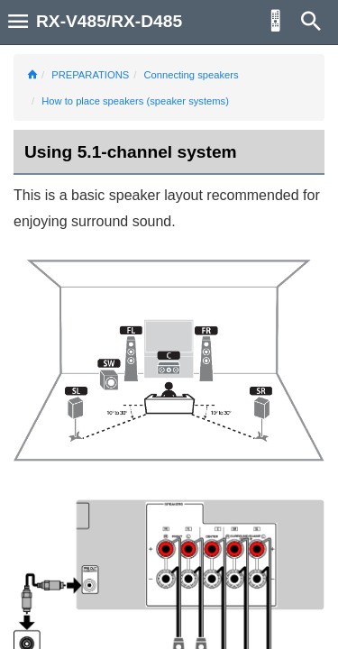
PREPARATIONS (90, 74)
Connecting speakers (190, 74)
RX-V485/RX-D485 (109, 21)
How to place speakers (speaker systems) (135, 101)
